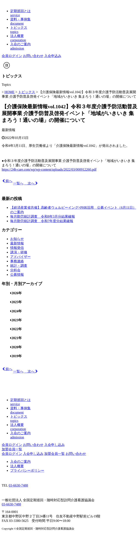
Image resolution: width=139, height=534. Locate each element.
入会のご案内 (20, 461)
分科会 (15, 270)
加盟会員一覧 (12, 449)
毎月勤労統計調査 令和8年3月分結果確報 (42, 216)
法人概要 (17, 466)
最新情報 (8, 130)
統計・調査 (18, 265)
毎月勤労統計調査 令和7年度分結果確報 (41, 221)
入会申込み (52, 56)
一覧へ (18, 183)
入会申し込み (54, 445)
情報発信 (17, 248)
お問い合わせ (33, 56)
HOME (9, 92)
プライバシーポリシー (27, 470)
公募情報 (17, 274)
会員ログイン (12, 56)
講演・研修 (18, 252)
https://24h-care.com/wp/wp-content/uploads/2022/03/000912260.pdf (49, 169)
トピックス (26, 92)
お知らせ (17, 239)
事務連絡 (17, 261)
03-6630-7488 (18, 485)
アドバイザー (20, 256)
